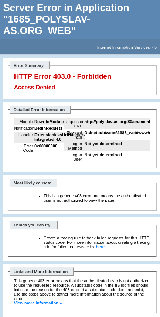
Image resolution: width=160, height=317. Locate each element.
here (100, 247)
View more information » (38, 303)
